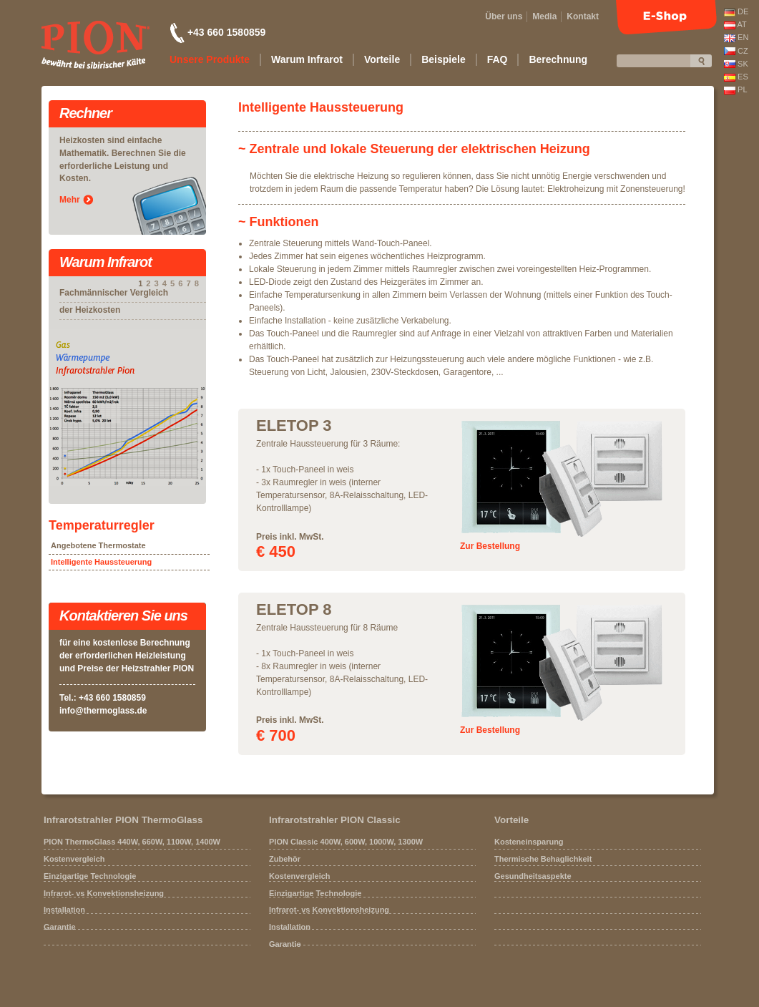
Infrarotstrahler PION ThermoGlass (123, 819)
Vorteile (511, 819)
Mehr (69, 200)
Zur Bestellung (490, 546)
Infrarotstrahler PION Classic (335, 819)
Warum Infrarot (105, 262)
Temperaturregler (102, 525)
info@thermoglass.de (103, 711)
